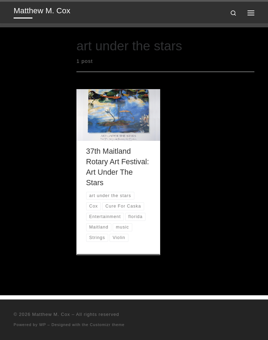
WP (42, 325)
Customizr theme (107, 325)
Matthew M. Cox (51, 314)
